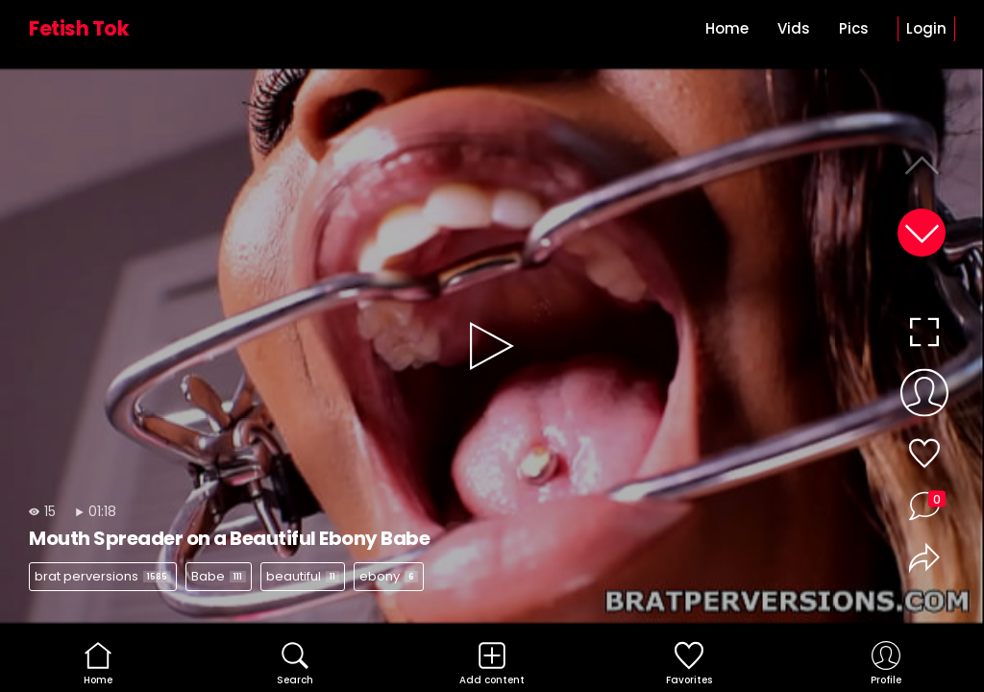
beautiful (302, 576)
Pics (854, 28)
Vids (793, 28)
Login (926, 28)
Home (727, 28)
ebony (388, 576)
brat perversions (103, 576)
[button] (922, 233)
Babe (218, 576)
